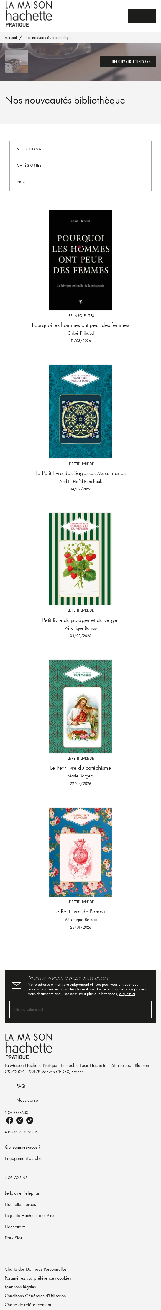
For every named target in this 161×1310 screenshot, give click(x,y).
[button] (128, 61)
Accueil (11, 37)
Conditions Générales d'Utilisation (35, 1296)
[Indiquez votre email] (73, 1009)
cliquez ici (127, 993)
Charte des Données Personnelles (36, 1269)
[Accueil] (29, 14)
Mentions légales (20, 1287)
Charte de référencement (28, 1304)
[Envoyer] (144, 1009)
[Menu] (142, 16)
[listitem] (10, 1120)
